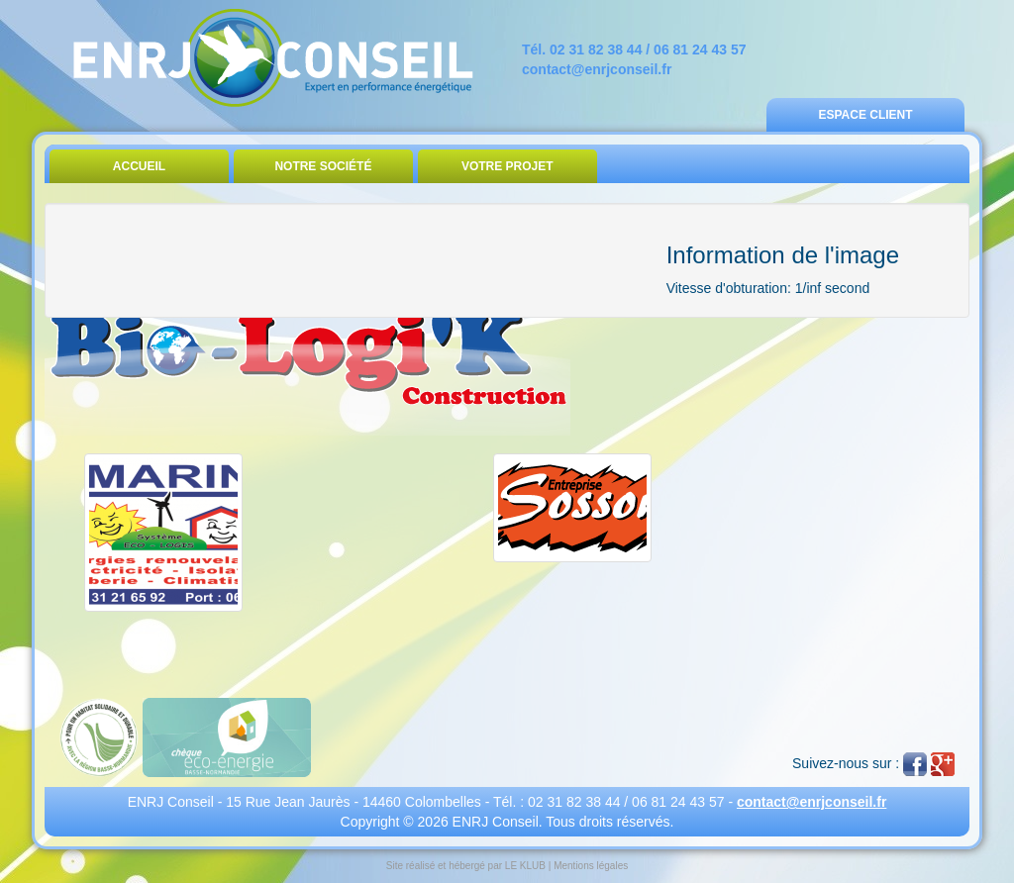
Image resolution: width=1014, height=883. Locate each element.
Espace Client (865, 115)
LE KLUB (525, 865)
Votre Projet (507, 166)
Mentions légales (591, 865)
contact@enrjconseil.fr (596, 69)
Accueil (139, 166)
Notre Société (322, 166)
